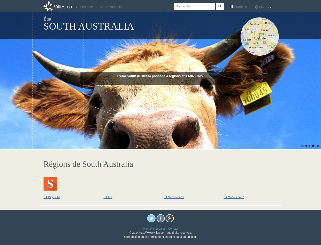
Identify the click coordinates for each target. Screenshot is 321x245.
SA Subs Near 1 (174, 197)
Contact (173, 228)
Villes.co (63, 6)
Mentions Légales (154, 228)
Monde (263, 7)
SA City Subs (52, 197)
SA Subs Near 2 (234, 197)
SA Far (108, 197)
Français (239, 7)
